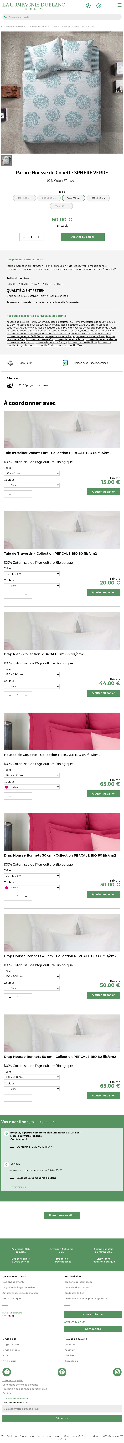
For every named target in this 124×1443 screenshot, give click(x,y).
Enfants (7, 1355)
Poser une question (62, 1215)
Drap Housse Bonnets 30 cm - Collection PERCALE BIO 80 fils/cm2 (60, 855)
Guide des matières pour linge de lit (85, 1298)
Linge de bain (10, 1344)
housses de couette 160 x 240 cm (65, 321)
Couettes (69, 1344)
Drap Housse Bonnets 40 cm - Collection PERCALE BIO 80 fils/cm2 (60, 956)
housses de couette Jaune (69, 339)
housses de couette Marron (101, 339)
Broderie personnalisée (78, 1282)
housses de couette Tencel (54, 333)
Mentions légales (12, 1380)
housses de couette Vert (39, 345)
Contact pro (93, 1329)
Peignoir (69, 1350)
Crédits (6, 1393)
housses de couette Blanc (90, 336)
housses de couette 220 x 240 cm (36, 324)
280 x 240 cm (61, 206)
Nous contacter (93, 1314)
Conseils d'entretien (76, 1287)
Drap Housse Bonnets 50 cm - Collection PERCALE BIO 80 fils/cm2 (60, 1057)
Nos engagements (13, 1282)
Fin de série (9, 1361)
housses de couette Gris (39, 339)
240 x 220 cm (73, 198)
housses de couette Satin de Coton (26, 330)
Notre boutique (11, 1298)
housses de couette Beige (60, 336)
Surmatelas (71, 1361)
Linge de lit (9, 1338)
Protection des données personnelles (24, 1388)
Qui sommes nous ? (14, 1276)
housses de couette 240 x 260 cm (75, 324)
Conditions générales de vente (20, 1384)
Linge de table (11, 1350)
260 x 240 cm (98, 198)
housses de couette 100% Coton (25, 336)
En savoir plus (18, 1187)
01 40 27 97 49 (74, 1321)
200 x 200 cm (49, 198)
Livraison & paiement (31, 1314)
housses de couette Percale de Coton (94, 327)
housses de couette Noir (20, 342)
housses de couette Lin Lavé (64, 330)
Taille (62, 191)
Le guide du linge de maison (19, 1287)
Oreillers (69, 1355)
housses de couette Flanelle (22, 333)
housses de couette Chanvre (97, 330)
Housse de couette (75, 1338)
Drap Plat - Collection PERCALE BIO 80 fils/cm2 (44, 654)
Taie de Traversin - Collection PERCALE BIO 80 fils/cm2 (50, 553)
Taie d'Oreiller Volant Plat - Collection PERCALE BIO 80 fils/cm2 (57, 453)
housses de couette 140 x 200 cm (26, 321)
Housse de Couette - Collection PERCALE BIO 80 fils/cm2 (52, 755)
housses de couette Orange (51, 342)
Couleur (9, 479)
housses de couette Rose (82, 342)
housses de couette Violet (69, 345)
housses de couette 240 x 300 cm (52, 327)
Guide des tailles (74, 1293)
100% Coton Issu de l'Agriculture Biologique (38, 462)
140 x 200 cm (24, 198)
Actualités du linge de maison (20, 1293)
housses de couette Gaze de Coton (91, 333)
